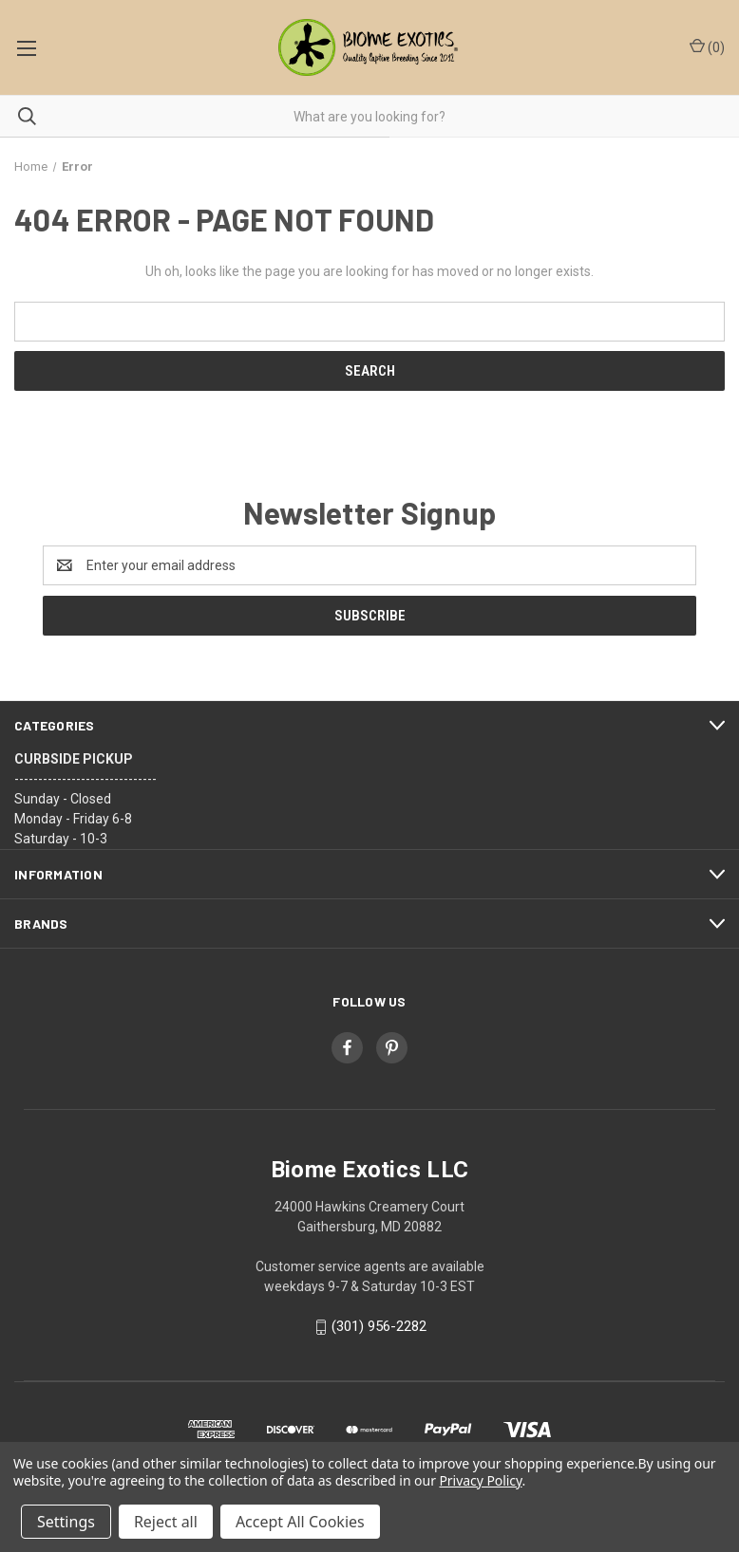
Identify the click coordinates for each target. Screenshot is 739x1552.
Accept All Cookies (300, 1521)
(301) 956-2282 (379, 1326)
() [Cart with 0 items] (707, 46)
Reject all (166, 1521)
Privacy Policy (480, 1480)
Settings (66, 1521)
